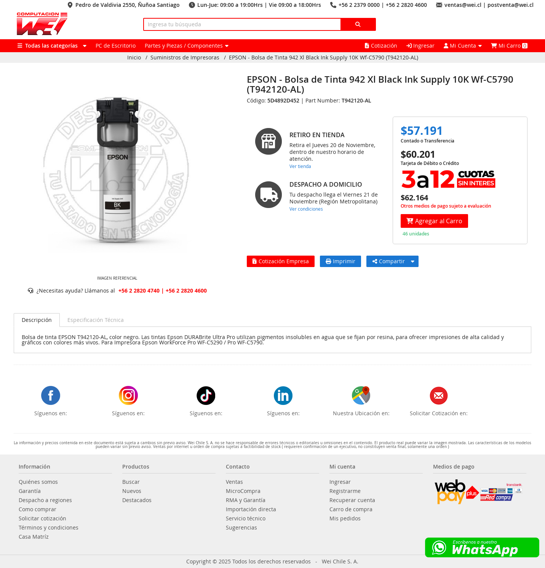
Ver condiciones (306, 209)
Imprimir (340, 261)
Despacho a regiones (45, 500)
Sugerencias (241, 527)
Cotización (381, 45)
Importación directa (251, 509)
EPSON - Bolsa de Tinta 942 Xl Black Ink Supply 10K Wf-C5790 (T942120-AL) (323, 57)
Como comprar (37, 509)
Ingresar (420, 45)
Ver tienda (300, 166)
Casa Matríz (34, 536)
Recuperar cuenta (352, 500)
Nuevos (131, 491)
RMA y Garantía (245, 500)
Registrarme (345, 491)
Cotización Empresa (281, 261)
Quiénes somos (38, 482)
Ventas (234, 482)
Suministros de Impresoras (184, 57)
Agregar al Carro (434, 221)
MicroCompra (243, 491)
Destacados (137, 500)
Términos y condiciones (48, 527)
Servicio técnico (245, 518)
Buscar (131, 482)
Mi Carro (509, 45)
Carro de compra (350, 509)
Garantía (30, 491)
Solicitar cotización (42, 518)
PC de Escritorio (116, 45)
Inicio (134, 57)
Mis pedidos (345, 518)
